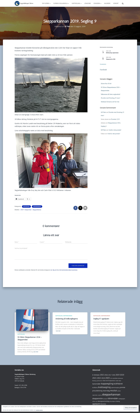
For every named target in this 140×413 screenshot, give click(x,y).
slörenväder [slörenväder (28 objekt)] (113, 398)
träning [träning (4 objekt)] (118, 401)
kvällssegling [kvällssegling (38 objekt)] (104, 387)
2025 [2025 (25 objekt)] (108, 378)
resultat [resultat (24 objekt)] (113, 390)
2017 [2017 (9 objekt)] (110, 375)
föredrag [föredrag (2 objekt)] (94, 380)
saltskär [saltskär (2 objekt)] (119, 391)
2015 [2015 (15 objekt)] (102, 375)
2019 (22, 210)
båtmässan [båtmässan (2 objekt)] (120, 378)
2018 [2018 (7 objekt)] (113, 375)
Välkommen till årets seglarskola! (110, 94)
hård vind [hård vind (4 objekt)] (105, 380)
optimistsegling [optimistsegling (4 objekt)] (115, 387)
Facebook (103, 70)
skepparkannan (37, 210)
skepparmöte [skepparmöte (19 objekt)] (97, 398)
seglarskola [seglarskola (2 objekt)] (94, 395)
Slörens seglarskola (61, 3)
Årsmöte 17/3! (115, 119)
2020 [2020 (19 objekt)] (122, 375)
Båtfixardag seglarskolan (112, 52)
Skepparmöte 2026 (110, 59)
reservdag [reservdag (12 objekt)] (106, 391)
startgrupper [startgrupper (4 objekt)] (121, 399)
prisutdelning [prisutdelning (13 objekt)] (97, 391)
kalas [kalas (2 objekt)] (120, 380)
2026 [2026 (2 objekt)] (111, 378)
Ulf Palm (103, 112)
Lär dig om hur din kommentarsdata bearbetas (63, 270)
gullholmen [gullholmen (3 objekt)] (99, 380)
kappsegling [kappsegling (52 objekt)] (107, 383)
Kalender (107, 3)
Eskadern (97, 3)
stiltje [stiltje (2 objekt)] (93, 401)
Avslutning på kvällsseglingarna (66, 319)
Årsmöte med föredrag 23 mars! (110, 98)
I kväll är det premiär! (115, 130)
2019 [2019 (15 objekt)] (117, 375)
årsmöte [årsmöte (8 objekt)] (103, 404)
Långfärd (87, 3)
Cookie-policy (39, 410)
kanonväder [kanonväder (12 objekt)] (96, 384)
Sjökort (116, 3)
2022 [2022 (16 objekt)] (99, 378)
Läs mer (36, 352)
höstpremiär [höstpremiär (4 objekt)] (111, 380)
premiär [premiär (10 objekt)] (122, 387)
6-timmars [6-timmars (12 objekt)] (96, 375)
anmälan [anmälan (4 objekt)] (115, 378)
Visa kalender (103, 64)
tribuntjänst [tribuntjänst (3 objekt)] (113, 401)
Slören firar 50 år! (106, 83)
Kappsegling (76, 3)
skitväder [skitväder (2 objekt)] (105, 398)
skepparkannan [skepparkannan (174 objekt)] (111, 394)
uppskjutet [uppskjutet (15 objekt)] (96, 404)
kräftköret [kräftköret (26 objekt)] (118, 383)
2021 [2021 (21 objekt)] (94, 378)
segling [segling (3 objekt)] (100, 395)
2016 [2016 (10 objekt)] (106, 375)
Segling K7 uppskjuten (101, 319)
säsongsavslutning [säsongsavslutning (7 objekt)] (103, 401)
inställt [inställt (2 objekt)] (116, 380)
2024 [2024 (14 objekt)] (103, 378)
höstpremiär (28, 210)
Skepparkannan (37, 206)
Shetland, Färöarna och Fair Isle (110, 102)
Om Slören (46, 3)
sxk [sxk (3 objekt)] (96, 401)
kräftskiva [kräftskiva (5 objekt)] (95, 387)
